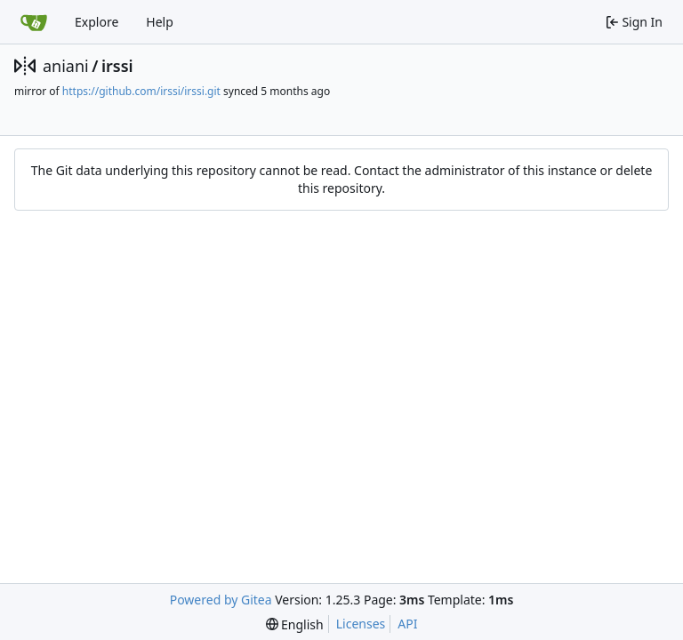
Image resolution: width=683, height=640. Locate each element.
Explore (96, 21)
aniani (66, 66)
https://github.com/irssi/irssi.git (141, 91)
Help (159, 21)
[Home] (34, 22)
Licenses (361, 623)
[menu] (295, 624)
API (407, 623)
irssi (117, 66)
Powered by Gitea (221, 599)
